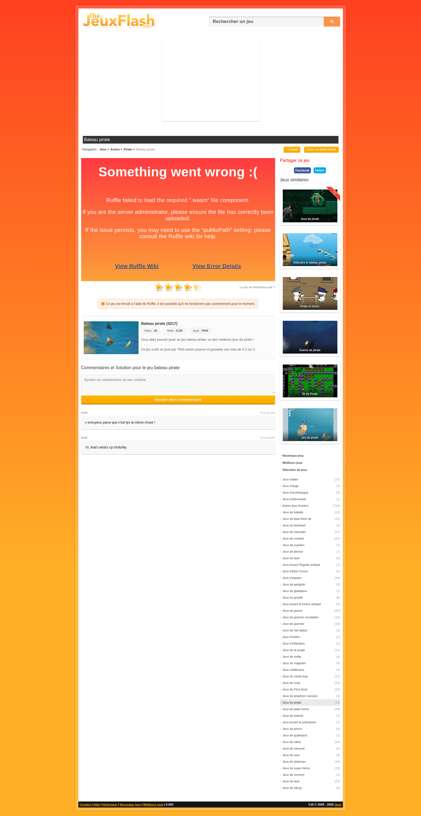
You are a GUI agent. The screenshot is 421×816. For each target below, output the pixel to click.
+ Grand (292, 149)
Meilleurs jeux (153, 804)
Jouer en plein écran (321, 149)
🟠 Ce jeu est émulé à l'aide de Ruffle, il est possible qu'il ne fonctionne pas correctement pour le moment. (178, 304)
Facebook (302, 170)
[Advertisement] (211, 80)
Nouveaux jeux (130, 804)
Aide (96, 804)
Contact (85, 804)
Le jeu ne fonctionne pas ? (257, 287)
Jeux (337, 804)
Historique (109, 804)
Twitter (320, 170)
